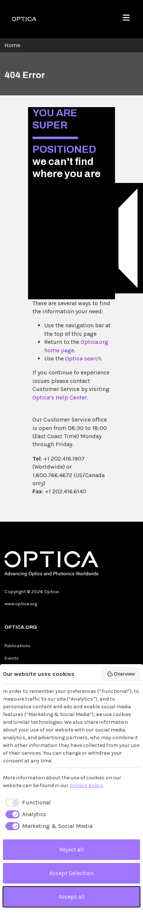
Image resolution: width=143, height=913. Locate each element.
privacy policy (86, 785)
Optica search (83, 358)
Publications (17, 645)
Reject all (71, 849)
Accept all (72, 896)
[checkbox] (27, 802)
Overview (121, 674)
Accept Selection (71, 873)
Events (11, 658)
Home (12, 45)
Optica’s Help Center (59, 397)
